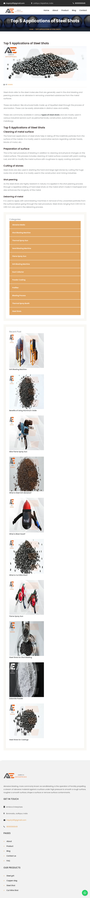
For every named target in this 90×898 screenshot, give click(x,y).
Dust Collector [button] (18, 272)
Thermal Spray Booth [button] (21, 303)
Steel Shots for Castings (18, 740)
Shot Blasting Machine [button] (21, 232)
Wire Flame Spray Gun (18, 452)
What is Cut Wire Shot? (18, 575)
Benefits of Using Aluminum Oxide (23, 410)
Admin (10, 84)
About (55, 10)
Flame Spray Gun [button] (19, 256)
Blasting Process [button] (19, 295)
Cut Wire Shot (12, 890)
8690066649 (80, 3)
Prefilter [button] (15, 288)
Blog (74, 10)
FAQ (8, 861)
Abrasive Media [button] (18, 225)
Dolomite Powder (16, 698)
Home (46, 10)
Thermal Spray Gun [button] (20, 240)
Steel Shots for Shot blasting (20, 657)
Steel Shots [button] (16, 311)
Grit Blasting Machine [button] (21, 264)
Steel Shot (11, 885)
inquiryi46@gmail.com (15, 3)
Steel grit (10, 876)
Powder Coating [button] (18, 280)
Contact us (11, 856)
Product (65, 10)
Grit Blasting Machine (18, 369)
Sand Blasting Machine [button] (21, 248)
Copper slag (12, 880)
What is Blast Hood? (17, 534)
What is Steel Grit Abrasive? (20, 493)
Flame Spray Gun (16, 616)
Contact (83, 10)
